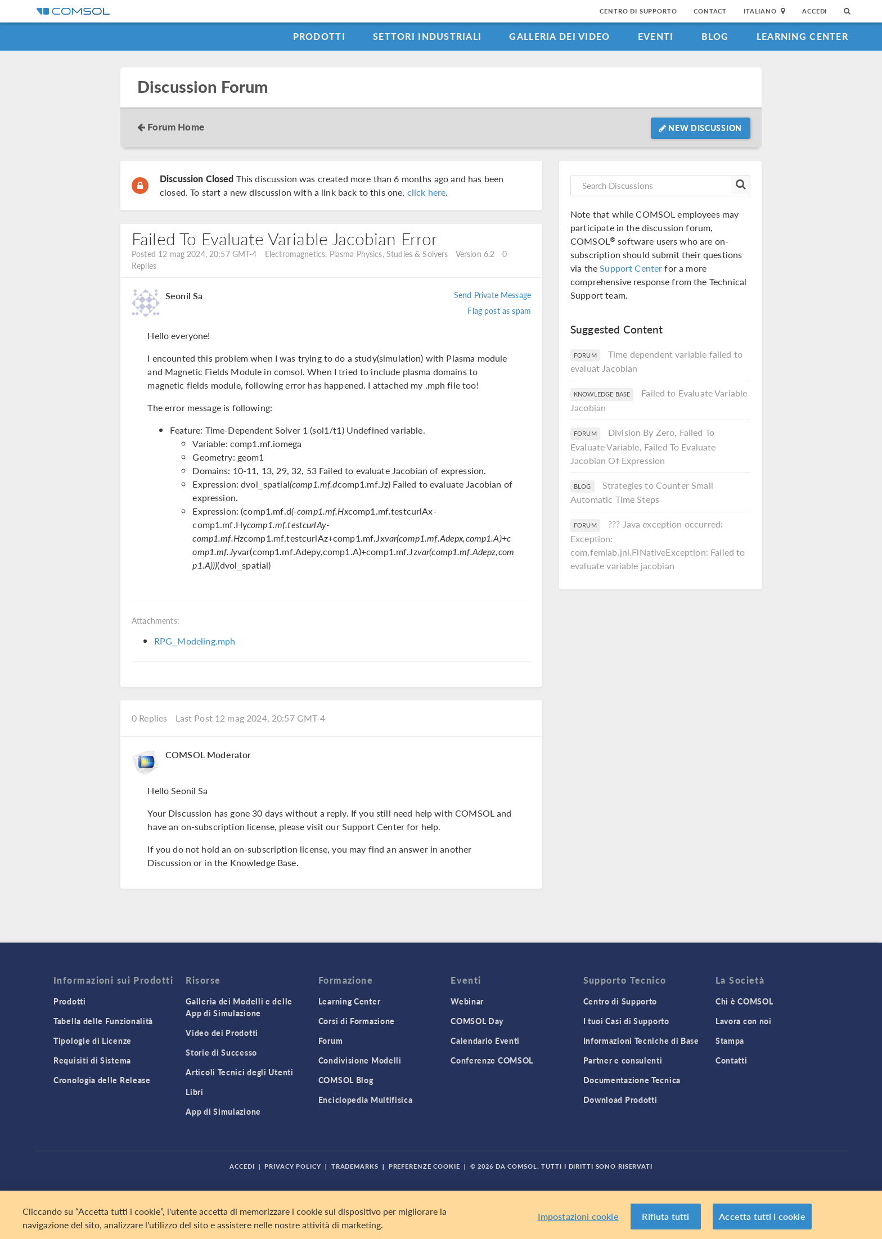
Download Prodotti (620, 1099)
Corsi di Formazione (356, 1020)
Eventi (656, 36)
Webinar (467, 1001)
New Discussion (700, 127)
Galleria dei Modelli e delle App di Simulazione (239, 1007)
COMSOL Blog (346, 1079)
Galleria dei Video (559, 36)
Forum (330, 1040)
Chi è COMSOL (744, 1001)
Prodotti (319, 36)
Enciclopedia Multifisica (365, 1099)
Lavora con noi (744, 1020)
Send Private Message (492, 294)
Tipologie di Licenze (92, 1040)
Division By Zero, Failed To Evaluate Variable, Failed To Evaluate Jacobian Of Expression (643, 446)
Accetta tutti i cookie (762, 1220)
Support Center (631, 268)
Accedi (814, 11)
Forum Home (175, 126)
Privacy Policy (292, 1166)
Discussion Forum (202, 87)
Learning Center (802, 36)
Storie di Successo (221, 1052)
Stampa (730, 1040)
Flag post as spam (499, 310)
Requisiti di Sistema (92, 1060)
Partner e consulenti (623, 1060)
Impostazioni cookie (578, 1220)
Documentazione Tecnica (632, 1079)
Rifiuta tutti (665, 1220)
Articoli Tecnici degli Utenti (239, 1072)
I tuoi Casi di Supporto (626, 1020)
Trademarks (355, 1166)
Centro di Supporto (638, 11)
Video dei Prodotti (222, 1032)
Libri (195, 1091)
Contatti (732, 1060)
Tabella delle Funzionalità (103, 1020)
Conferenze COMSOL (492, 1060)
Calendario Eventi (485, 1040)
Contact (710, 11)
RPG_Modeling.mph (194, 640)
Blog (715, 36)
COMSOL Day (477, 1020)
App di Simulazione (223, 1111)
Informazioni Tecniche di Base (641, 1040)
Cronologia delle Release (102, 1079)
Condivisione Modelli (360, 1060)
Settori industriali (427, 36)
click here (426, 192)
